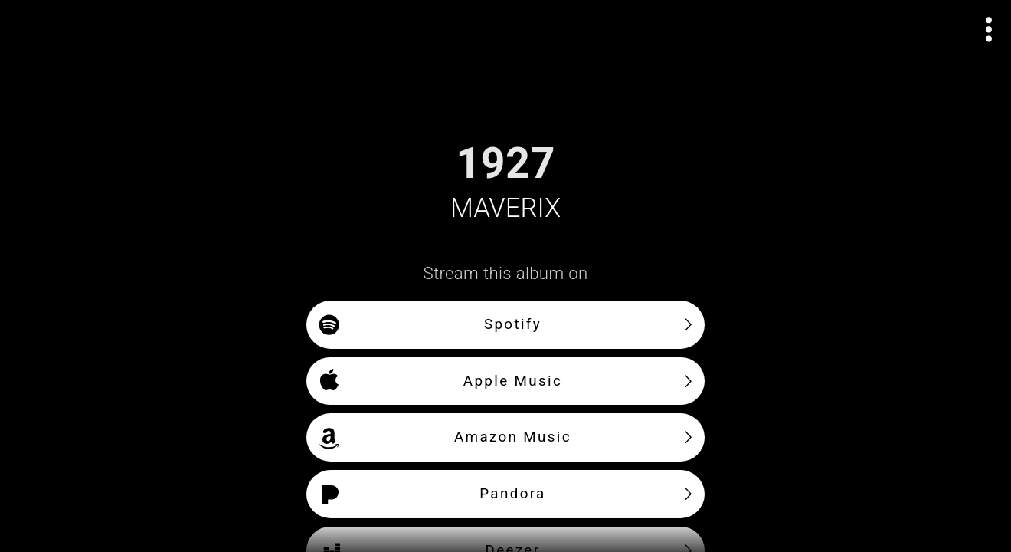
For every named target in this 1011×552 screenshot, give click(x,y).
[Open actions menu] (989, 29)
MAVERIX (505, 207)
